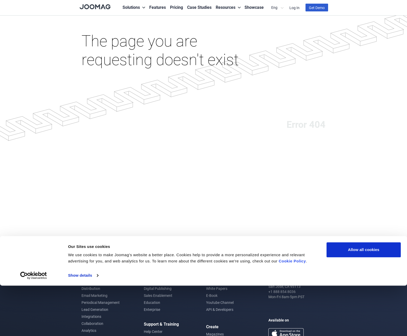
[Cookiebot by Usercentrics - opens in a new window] (33, 326)
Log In (294, 7)
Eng (274, 7)
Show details (80, 326)
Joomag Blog (217, 274)
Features (157, 7)
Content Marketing (159, 274)
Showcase (254, 7)
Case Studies (199, 7)
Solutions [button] (131, 7)
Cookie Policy (292, 311)
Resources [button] (225, 7)
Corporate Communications (166, 281)
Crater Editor (92, 274)
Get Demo (317, 7)
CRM (85, 281)
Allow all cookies (363, 300)
